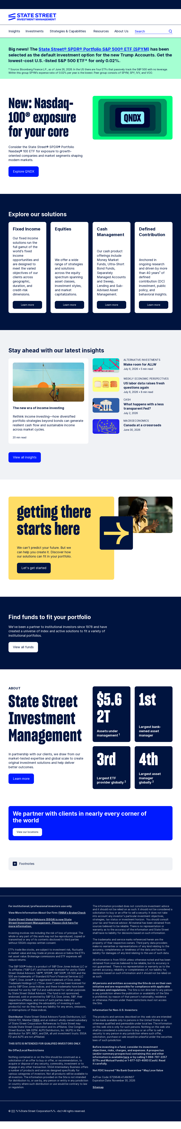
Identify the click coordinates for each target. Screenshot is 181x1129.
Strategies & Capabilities (68, 31)
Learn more (27, 304)
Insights (14, 31)
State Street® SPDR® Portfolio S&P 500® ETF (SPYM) (94, 49)
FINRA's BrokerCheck (72, 912)
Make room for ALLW (140, 364)
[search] (151, 31)
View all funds (23, 647)
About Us (121, 31)
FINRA (36, 1020)
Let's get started (33, 568)
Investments (34, 31)
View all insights (24, 457)
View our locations (27, 831)
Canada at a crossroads (142, 425)
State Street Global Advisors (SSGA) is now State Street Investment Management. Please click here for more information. (43, 923)
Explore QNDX (23, 171)
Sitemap (98, 1087)
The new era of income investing (38, 408)
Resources (101, 31)
